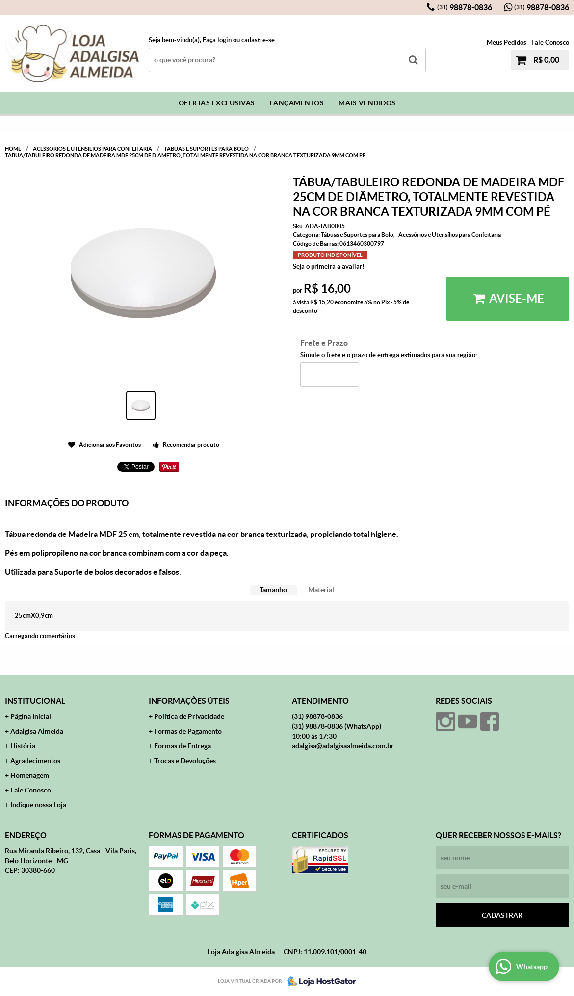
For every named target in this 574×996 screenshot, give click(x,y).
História (22, 746)
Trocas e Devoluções (185, 761)
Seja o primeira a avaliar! (329, 266)
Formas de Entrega (182, 746)
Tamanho (273, 590)
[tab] (273, 590)
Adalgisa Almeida (36, 731)
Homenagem (29, 775)
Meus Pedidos (506, 42)
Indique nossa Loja (38, 805)
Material (321, 590)
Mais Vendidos (367, 103)
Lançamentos (297, 103)
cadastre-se (258, 40)
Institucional (35, 700)
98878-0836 (464, 7)
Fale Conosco (550, 42)
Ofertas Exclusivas (217, 103)
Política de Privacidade (189, 716)
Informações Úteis (189, 700)
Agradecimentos (35, 761)
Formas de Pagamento (188, 731)
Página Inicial (30, 716)
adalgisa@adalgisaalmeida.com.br (343, 746)
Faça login (217, 40)
